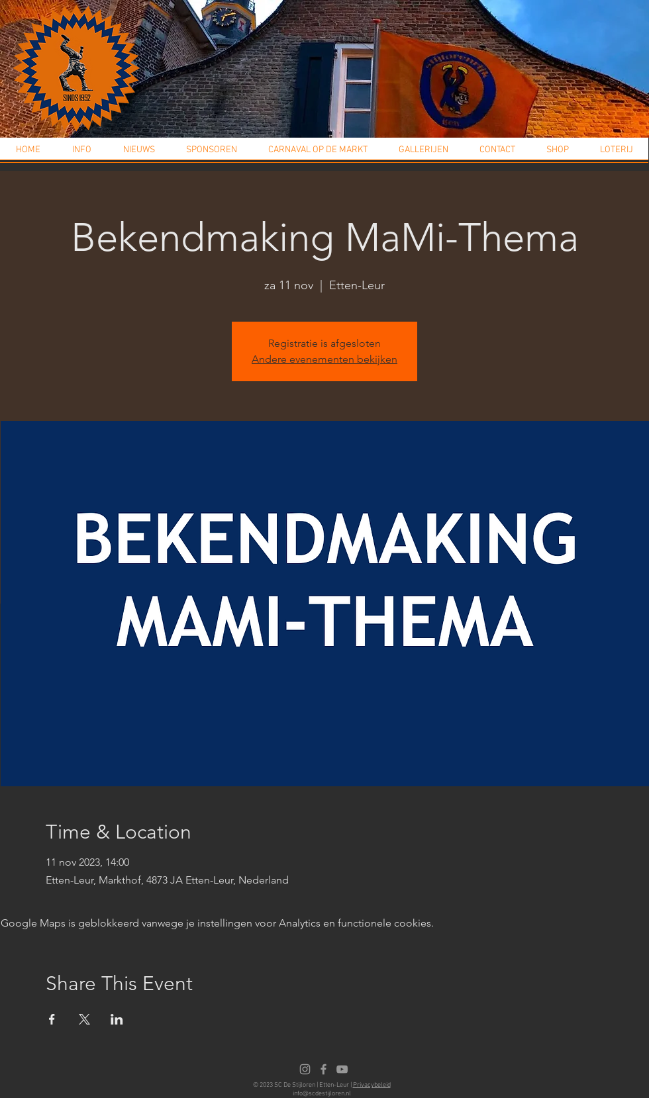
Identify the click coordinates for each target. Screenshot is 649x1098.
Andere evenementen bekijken (324, 359)
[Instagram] (305, 1069)
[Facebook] (323, 1069)
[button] (81, 154)
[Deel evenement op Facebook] (52, 1019)
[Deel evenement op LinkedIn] (117, 1019)
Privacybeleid (372, 1085)
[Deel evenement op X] (84, 1019)
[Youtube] (342, 1069)
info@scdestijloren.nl (322, 1093)
